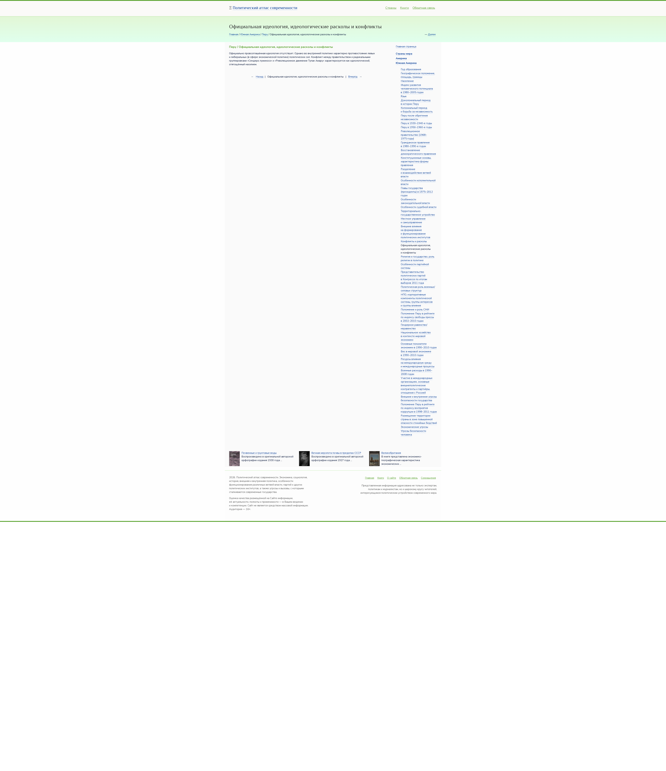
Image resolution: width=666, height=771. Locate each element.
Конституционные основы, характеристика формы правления (416, 161)
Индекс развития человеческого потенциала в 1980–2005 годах (417, 88)
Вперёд (352, 76)
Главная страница (406, 46)
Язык (404, 96)
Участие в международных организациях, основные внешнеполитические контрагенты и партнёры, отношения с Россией (416, 385)
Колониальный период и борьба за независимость (417, 109)
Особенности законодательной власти (415, 201)
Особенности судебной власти (418, 207)
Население (407, 81)
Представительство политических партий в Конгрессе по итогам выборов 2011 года (414, 277)
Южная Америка (250, 34)
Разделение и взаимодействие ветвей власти (416, 173)
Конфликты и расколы (414, 241)
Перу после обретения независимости (414, 117)
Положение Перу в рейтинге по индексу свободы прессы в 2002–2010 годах (418, 317)
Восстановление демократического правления (418, 152)
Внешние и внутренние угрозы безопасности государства (419, 398)
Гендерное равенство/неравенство (414, 326)
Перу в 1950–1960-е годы (416, 127)
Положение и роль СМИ (415, 309)
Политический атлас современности (265, 7)
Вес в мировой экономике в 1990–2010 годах (416, 353)
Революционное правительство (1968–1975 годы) (414, 135)
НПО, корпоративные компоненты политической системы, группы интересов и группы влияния (417, 300)
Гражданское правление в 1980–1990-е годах (415, 144)
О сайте (391, 478)
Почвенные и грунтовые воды (259, 453)
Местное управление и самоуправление (413, 220)
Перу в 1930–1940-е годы (416, 123)
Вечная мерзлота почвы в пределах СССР (336, 453)
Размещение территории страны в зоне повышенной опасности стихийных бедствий (419, 419)
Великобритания (391, 453)
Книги (404, 8)
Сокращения (428, 478)
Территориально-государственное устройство (418, 212)
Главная (233, 34)
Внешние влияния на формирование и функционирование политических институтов (415, 232)
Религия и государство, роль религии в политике (417, 258)
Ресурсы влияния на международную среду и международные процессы (417, 362)
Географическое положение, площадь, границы (418, 75)
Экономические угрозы (414, 427)
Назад (259, 76)
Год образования (411, 69)
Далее (432, 34)
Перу (265, 34)
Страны (390, 8)
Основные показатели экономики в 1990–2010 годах (419, 345)
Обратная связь (424, 8)
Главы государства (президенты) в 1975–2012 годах (417, 191)
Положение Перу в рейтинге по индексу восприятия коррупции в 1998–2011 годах (419, 408)
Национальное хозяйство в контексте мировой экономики (416, 336)
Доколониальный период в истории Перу (416, 102)
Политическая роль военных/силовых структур (418, 288)
